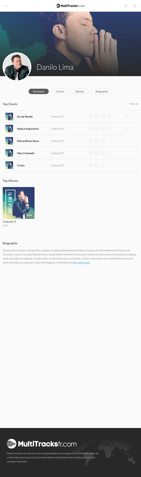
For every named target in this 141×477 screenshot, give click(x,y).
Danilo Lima (54, 66)
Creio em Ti (57, 116)
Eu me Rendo (25, 116)
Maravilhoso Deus (28, 140)
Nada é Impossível (28, 128)
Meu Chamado (26, 153)
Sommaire (39, 91)
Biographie (101, 91)
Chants (60, 91)
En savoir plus (82, 262)
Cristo (21, 165)
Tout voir (134, 103)
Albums (79, 91)
